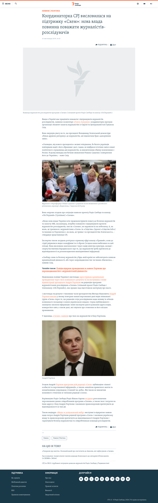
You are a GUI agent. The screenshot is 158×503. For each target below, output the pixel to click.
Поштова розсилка (18, 486)
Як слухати (15, 478)
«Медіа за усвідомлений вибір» (70, 413)
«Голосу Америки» (82, 122)
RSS (12, 490)
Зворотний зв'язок (52, 495)
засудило (89, 399)
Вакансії (48, 490)
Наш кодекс (50, 482)
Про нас (48, 478)
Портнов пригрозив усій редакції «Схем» (74, 385)
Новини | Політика (51, 11)
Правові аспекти (51, 486)
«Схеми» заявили (60, 316)
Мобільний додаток (19, 482)
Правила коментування (20, 495)
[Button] (101, 44)
